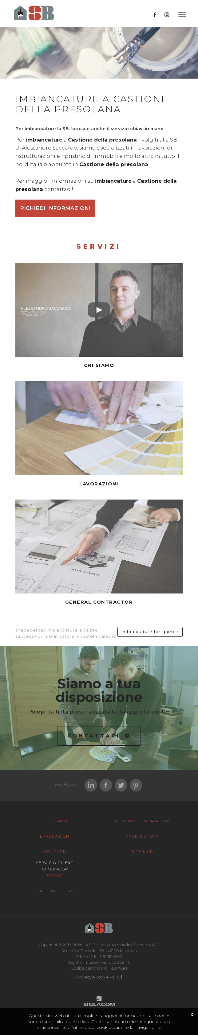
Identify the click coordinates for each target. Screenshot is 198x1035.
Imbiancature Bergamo (148, 631)
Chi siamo (55, 821)
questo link (77, 1021)
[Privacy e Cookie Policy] (99, 977)
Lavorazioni (55, 836)
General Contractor (142, 821)
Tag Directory (55, 891)
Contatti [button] (55, 851)
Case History (142, 836)
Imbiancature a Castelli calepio (79, 636)
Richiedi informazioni (55, 208)
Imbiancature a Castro (72, 630)
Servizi (55, 876)
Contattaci (94, 736)
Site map (142, 851)
